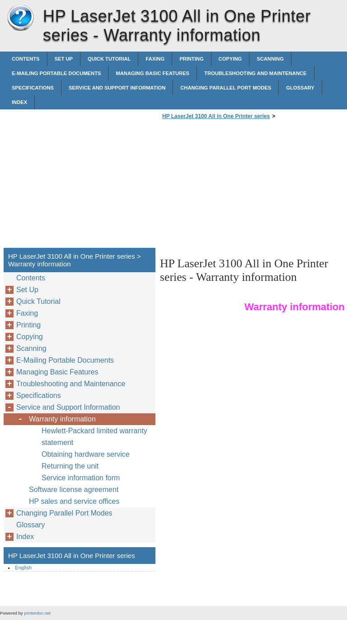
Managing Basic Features (152, 73)
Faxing (154, 59)
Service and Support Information (117, 87)
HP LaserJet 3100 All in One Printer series (20, 18)
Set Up (64, 59)
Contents (26, 59)
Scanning (270, 59)
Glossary (300, 87)
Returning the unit (70, 466)
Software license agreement (73, 489)
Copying (230, 59)
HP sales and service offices (74, 501)
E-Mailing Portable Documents (56, 73)
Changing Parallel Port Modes (225, 87)
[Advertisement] (236, 186)
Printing (191, 59)
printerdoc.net (37, 613)
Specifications (33, 87)
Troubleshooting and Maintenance (255, 73)
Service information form (81, 478)
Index (19, 102)
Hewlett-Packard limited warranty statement (94, 436)
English (23, 567)
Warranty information (62, 419)
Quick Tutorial (109, 59)
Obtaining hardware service (86, 454)
